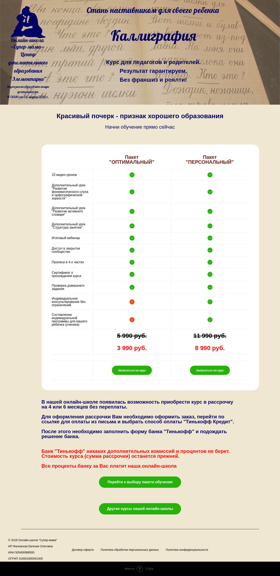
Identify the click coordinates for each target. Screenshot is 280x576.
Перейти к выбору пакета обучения (140, 482)
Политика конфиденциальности (187, 549)
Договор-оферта (83, 549)
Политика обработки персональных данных (130, 549)
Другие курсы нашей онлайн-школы (140, 509)
